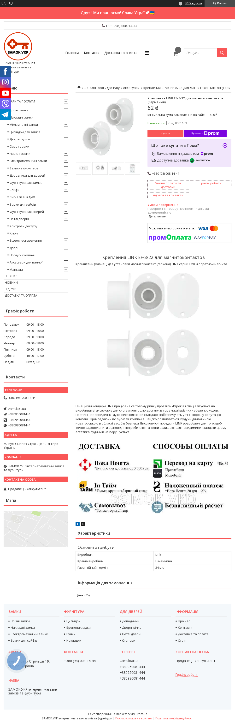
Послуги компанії (22, 255)
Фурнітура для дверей (27, 211)
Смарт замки (19, 146)
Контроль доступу (105, 87)
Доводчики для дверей (27, 175)
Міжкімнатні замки (24, 124)
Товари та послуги (20, 101)
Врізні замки (19, 110)
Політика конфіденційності (174, 718)
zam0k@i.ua (17, 409)
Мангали (16, 269)
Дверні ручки (20, 139)
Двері (14, 248)
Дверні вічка (131, 627)
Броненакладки (78, 627)
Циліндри (73, 621)
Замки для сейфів (23, 204)
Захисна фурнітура (24, 168)
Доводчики (130, 621)
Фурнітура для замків (26, 182)
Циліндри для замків (25, 132)
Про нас (11, 276)
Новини (11, 283)
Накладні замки (22, 117)
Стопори (128, 640)
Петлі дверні (19, 219)
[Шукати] (222, 52)
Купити (165, 133)
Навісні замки (20, 153)
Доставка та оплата (120, 52)
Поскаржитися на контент (133, 718)
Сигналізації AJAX (22, 197)
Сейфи (14, 190)
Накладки (73, 640)
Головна (72, 52)
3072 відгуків (193, 3)
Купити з (205, 133)
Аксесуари (131, 87)
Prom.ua (141, 714)
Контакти (92, 52)
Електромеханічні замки (28, 161)
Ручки (71, 634)
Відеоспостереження (26, 240)
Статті (183, 640)
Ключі (14, 233)
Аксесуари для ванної (26, 262)
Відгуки (11, 289)
